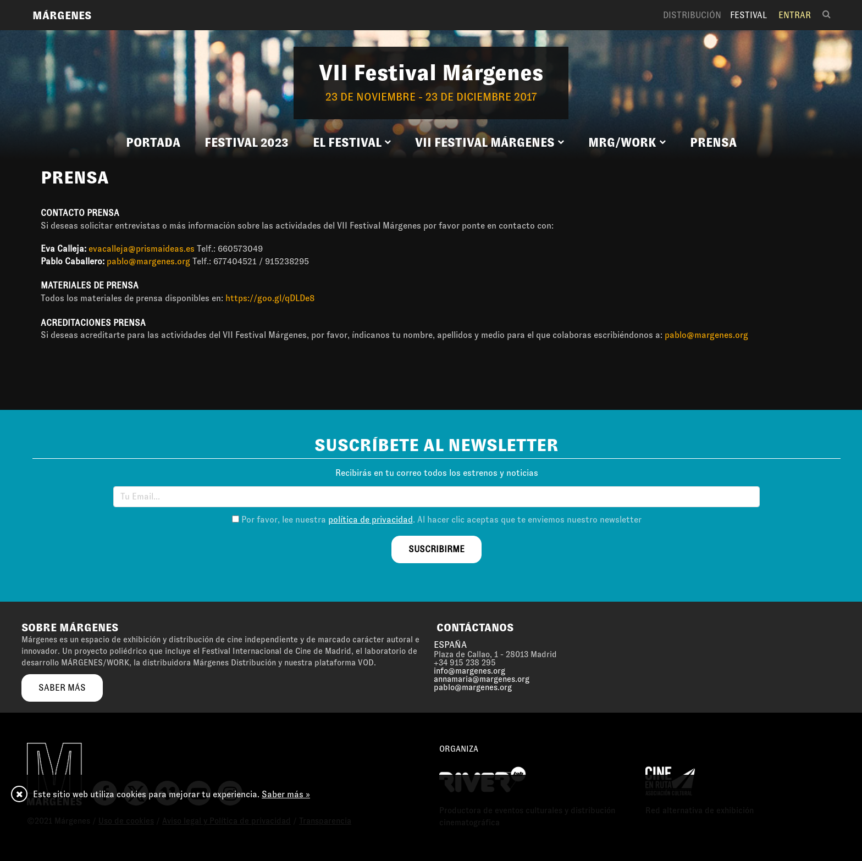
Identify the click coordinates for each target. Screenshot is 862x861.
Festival (748, 15)
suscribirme (436, 549)
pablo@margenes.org (148, 261)
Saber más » (286, 794)
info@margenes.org (469, 670)
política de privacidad (370, 519)
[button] (352, 142)
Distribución (692, 15)
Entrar (794, 15)
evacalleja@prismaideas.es (142, 248)
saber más (62, 687)
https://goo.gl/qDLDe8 (269, 298)
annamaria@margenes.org (481, 679)
